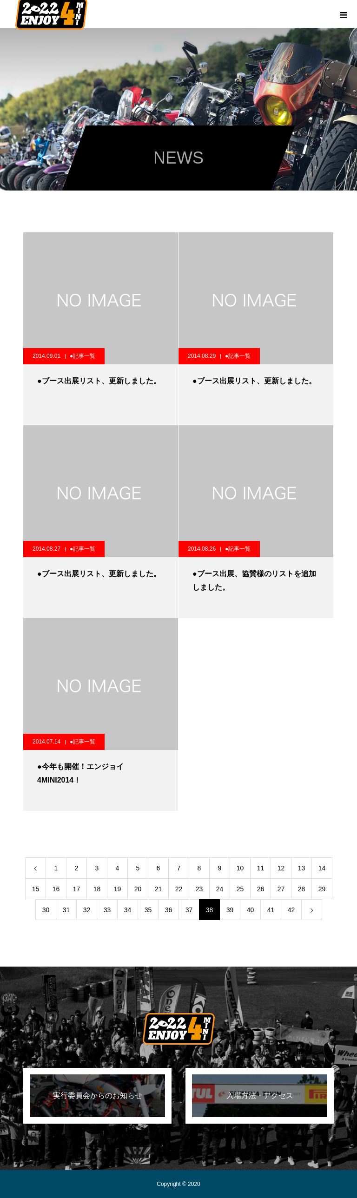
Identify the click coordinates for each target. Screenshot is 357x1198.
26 (260, 889)
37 (189, 910)
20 (138, 889)
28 (301, 889)
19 (117, 889)
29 (322, 889)
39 (230, 910)
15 (36, 889)
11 (260, 868)
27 (281, 889)
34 (128, 910)
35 (148, 910)
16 (56, 889)
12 (281, 868)
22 (179, 889)
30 (46, 910)
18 (97, 889)
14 (322, 868)
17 (76, 889)
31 (66, 910)
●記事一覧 (82, 356)
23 (199, 889)
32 (87, 910)
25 (240, 889)
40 (250, 910)
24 (220, 889)
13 (301, 868)
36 (168, 910)
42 (291, 910)
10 (240, 868)
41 (271, 910)
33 (107, 910)
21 (158, 889)
